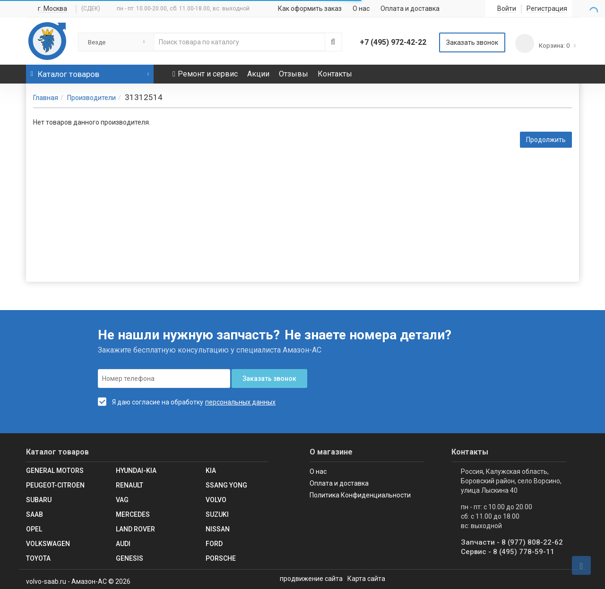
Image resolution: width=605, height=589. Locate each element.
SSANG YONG (226, 485)
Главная (45, 97)
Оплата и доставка (410, 8)
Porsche (221, 558)
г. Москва (52, 8)
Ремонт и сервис (205, 73)
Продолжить (546, 139)
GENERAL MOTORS (55, 470)
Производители (91, 97)
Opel (34, 529)
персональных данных (240, 402)
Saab (34, 514)
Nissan (218, 529)
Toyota (38, 558)
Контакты (335, 73)
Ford (214, 543)
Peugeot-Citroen (55, 485)
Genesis (129, 558)
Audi (123, 543)
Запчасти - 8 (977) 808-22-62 (512, 542)
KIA (211, 470)
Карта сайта (366, 578)
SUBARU (39, 500)
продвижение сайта (311, 578)
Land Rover (135, 529)
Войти (506, 8)
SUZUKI (217, 514)
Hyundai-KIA (136, 470)
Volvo (216, 500)
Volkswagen (48, 543)
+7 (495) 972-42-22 (393, 42)
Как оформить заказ (310, 8)
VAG (122, 500)
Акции (258, 73)
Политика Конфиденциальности (360, 495)
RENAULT (129, 485)
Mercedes (133, 514)
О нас (361, 8)
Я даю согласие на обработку (150, 401)
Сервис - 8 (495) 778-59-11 (507, 551)
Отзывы (293, 73)
